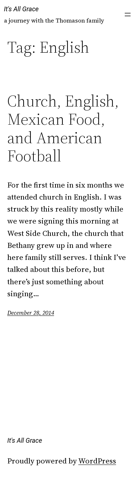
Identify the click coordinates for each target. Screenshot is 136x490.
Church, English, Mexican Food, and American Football (63, 128)
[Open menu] (127, 14)
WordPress (97, 460)
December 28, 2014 (30, 313)
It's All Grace (21, 9)
